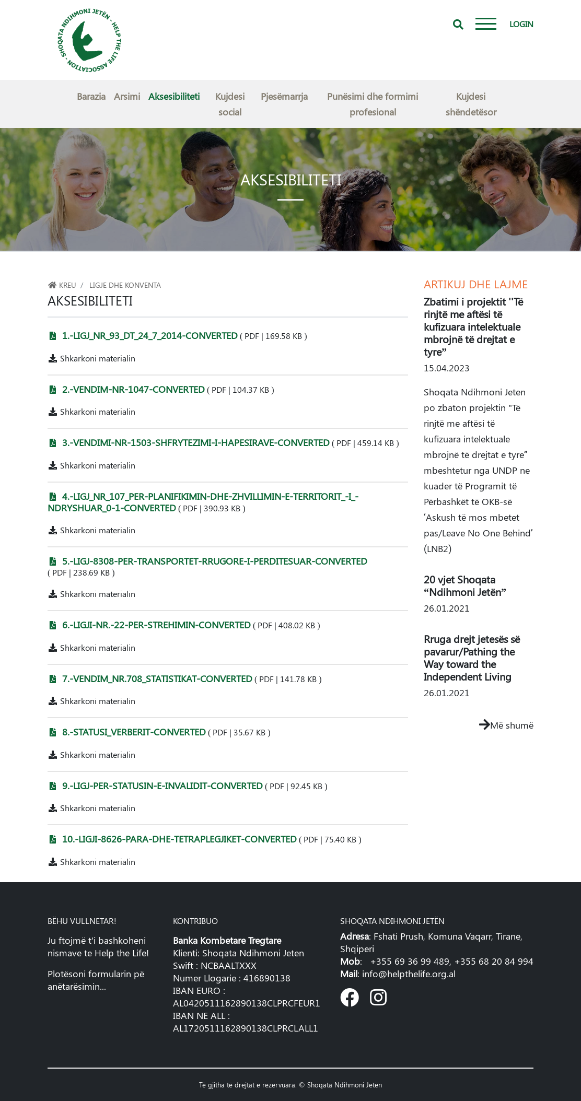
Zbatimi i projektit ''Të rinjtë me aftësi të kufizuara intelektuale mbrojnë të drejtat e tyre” (473, 326)
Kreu (62, 284)
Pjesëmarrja (284, 96)
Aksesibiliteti (174, 96)
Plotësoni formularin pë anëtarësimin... (96, 979)
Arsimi (127, 96)
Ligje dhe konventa (125, 284)
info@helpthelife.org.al (409, 973)
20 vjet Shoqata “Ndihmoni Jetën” (465, 585)
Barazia (91, 96)
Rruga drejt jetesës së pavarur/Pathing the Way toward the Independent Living (472, 657)
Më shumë (506, 725)
